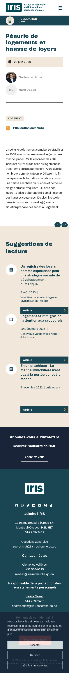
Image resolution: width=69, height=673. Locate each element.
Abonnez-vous (34, 457)
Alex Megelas (48, 297)
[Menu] (60, 8)
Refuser (35, 655)
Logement (15, 118)
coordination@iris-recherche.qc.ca (34, 605)
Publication (28, 19)
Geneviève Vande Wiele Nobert (40, 334)
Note (22, 22)
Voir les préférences (35, 665)
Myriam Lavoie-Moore (34, 301)
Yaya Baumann (29, 297)
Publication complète (25, 128)
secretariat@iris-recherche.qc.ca (34, 546)
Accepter (34, 644)
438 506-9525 (34, 569)
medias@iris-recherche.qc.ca (34, 574)
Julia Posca (27, 337)
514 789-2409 (34, 532)
